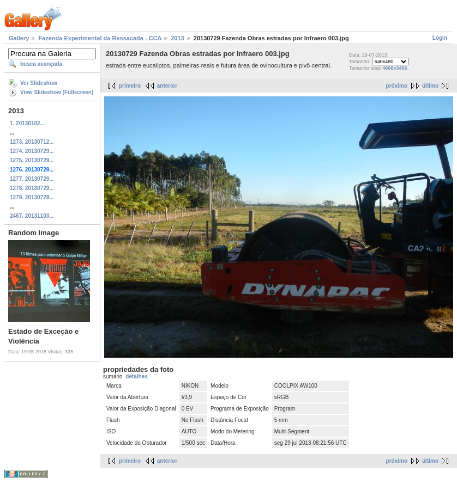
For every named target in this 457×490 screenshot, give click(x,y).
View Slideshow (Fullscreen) (56, 92)
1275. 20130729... (32, 160)
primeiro (130, 86)
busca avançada (41, 64)
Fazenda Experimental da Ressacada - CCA (99, 38)
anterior (167, 86)
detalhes (136, 376)
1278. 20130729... (32, 188)
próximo (396, 86)
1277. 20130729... (32, 179)
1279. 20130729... (32, 197)
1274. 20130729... (32, 151)
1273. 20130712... (32, 142)
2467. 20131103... (32, 216)
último (430, 86)
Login (439, 38)
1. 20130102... (27, 123)
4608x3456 (394, 68)
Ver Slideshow (38, 83)
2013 (177, 38)
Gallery (19, 38)
